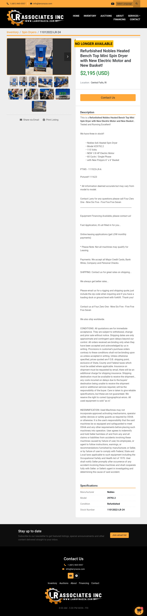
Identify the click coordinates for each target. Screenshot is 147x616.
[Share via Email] (29, 120)
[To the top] (76, 576)
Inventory (90, 15)
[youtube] (112, 3)
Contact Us (108, 97)
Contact (135, 19)
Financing (120, 19)
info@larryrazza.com (42, 3)
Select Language (124, 4)
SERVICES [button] (133, 15)
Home (76, 15)
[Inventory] (13, 32)
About (120, 15)
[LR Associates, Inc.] (73, 595)
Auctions (106, 15)
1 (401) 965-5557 (17, 3)
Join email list (119, 535)
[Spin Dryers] (29, 32)
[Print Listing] (50, 120)
